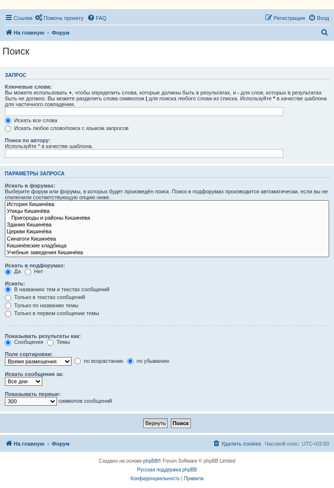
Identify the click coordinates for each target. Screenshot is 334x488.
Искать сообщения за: (34, 374)
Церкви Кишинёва (167, 231)
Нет (34, 271)
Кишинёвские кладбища (167, 246)
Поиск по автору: (27, 140)
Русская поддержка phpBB (167, 469)
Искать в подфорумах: (35, 265)
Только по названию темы (41, 305)
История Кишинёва (167, 204)
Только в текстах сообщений (45, 297)
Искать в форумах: (30, 185)
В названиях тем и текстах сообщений (57, 289)
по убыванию (148, 361)
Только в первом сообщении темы (52, 313)
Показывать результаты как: (43, 336)
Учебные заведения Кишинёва (167, 252)
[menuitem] (59, 18)
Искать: (15, 283)
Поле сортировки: (29, 354)
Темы (58, 342)
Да (13, 271)
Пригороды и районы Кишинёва (167, 218)
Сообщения (24, 342)
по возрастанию (98, 361)
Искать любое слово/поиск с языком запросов (67, 128)
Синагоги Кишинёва (167, 239)
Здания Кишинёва (167, 225)
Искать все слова (31, 120)
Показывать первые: (33, 394)
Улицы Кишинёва (167, 211)
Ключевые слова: (28, 87)
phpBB (150, 461)
